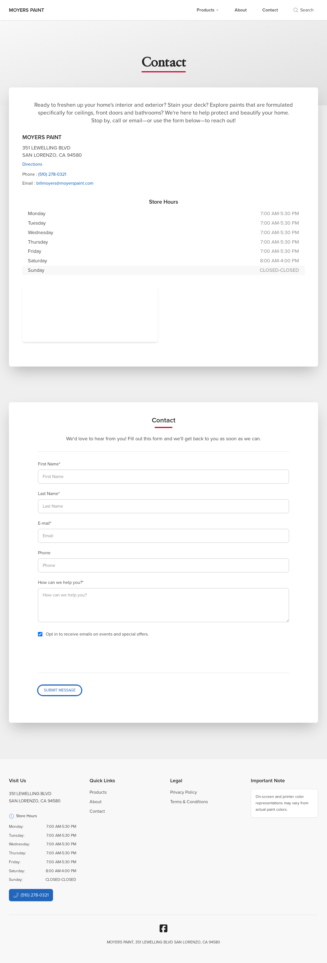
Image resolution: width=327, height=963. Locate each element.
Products (208, 10)
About (241, 10)
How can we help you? (60, 582)
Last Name (48, 493)
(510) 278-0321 (52, 174)
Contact (270, 10)
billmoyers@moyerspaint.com (64, 183)
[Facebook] (163, 928)
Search (304, 10)
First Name (48, 464)
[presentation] (80, 655)
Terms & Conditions (189, 801)
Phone (44, 553)
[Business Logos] (26, 10)
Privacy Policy (183, 792)
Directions (32, 164)
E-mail (44, 523)
